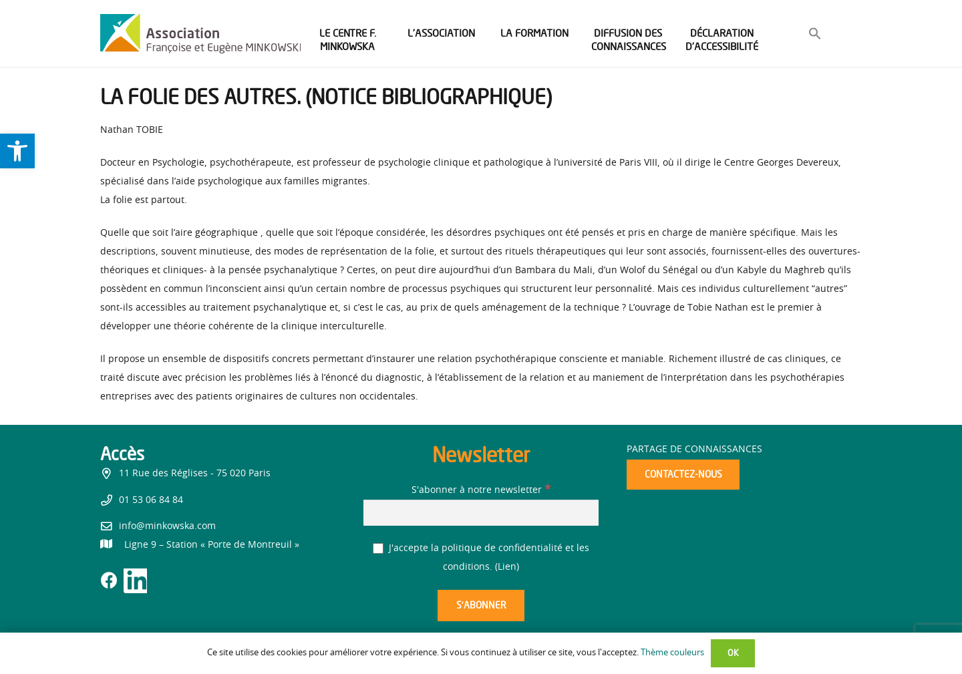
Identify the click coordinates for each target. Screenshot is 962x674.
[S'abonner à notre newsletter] (481, 513)
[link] (17, 151)
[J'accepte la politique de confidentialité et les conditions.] (378, 548)
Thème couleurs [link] (672, 653)
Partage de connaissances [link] (694, 449)
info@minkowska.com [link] (167, 526)
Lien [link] (507, 567)
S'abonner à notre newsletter (481, 490)
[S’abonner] (481, 605)
